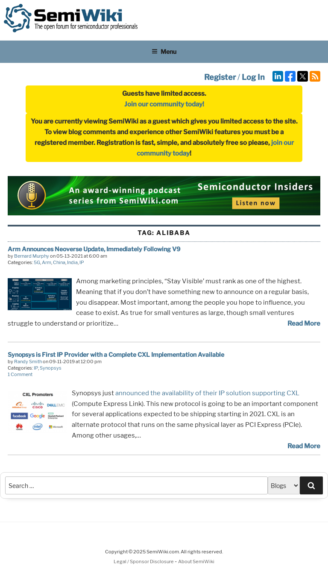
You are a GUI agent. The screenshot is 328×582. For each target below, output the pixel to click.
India (72, 262)
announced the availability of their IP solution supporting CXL (207, 393)
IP (81, 262)
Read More (303, 323)
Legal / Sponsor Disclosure (144, 561)
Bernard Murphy (31, 256)
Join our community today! (164, 104)
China (59, 262)
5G (37, 262)
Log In (253, 77)
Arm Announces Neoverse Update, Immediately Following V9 (94, 249)
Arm (46, 262)
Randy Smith (28, 361)
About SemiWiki (196, 561)
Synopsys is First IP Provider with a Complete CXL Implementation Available (116, 354)
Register (220, 77)
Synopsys (51, 368)
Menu (164, 51)
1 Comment (20, 374)
